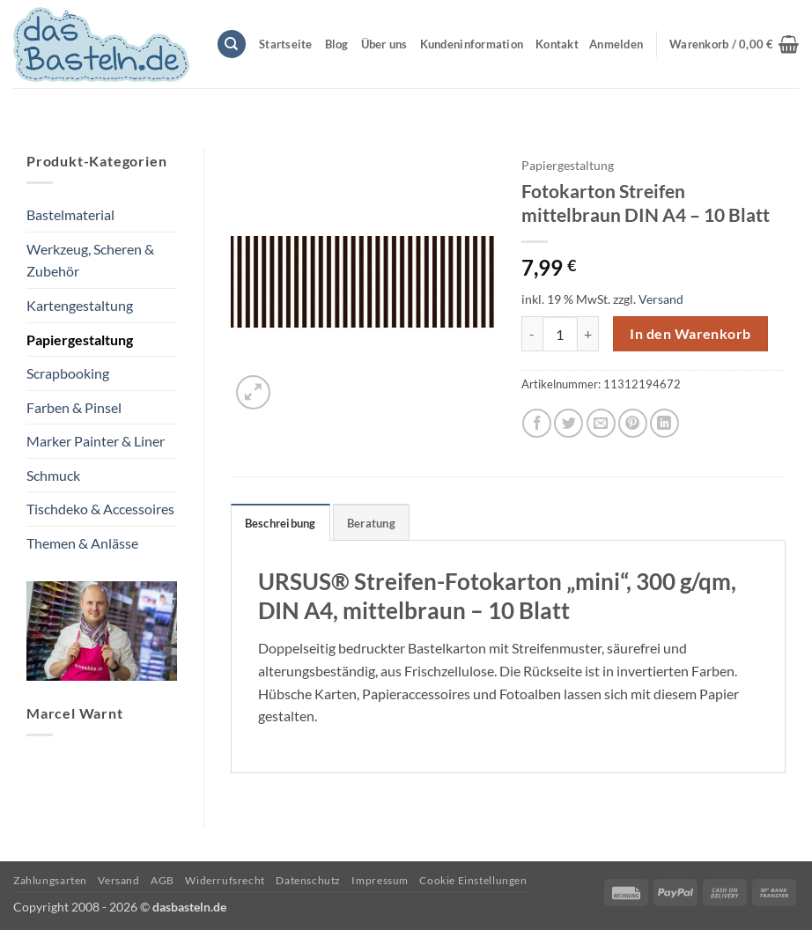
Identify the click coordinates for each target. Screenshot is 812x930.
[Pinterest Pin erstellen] (632, 423)
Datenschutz (308, 880)
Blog (337, 44)
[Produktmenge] (560, 333)
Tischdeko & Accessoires (100, 508)
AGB (162, 880)
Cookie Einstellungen (473, 880)
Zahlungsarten (50, 880)
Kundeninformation (471, 44)
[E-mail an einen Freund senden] (601, 423)
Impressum (380, 880)
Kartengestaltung (79, 305)
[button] (734, 44)
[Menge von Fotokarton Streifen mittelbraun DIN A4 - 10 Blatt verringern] (532, 333)
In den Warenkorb (690, 334)
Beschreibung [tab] (280, 523)
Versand (661, 299)
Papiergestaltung (79, 339)
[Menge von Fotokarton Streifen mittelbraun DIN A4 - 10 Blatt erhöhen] (588, 333)
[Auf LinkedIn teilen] (664, 423)
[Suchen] (232, 44)
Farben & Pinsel (74, 407)
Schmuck (53, 475)
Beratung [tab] (371, 523)
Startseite (286, 44)
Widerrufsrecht (225, 880)
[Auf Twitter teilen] (568, 423)
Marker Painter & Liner (95, 440)
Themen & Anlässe (82, 543)
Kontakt (557, 44)
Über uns (384, 44)
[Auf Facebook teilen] (536, 423)
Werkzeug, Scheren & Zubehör (90, 260)
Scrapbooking (67, 373)
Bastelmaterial (70, 214)
